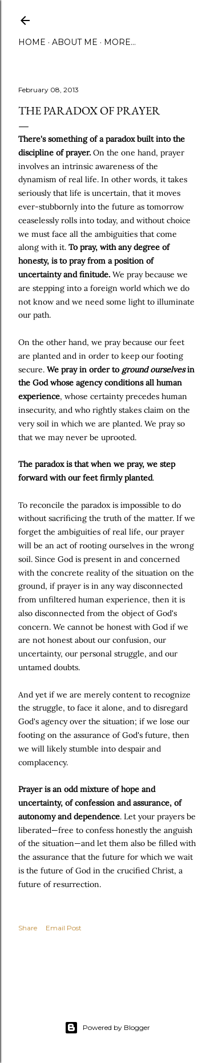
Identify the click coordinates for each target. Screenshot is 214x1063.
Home (32, 42)
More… (120, 42)
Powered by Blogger (107, 1028)
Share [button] (27, 928)
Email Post (64, 928)
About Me (75, 42)
